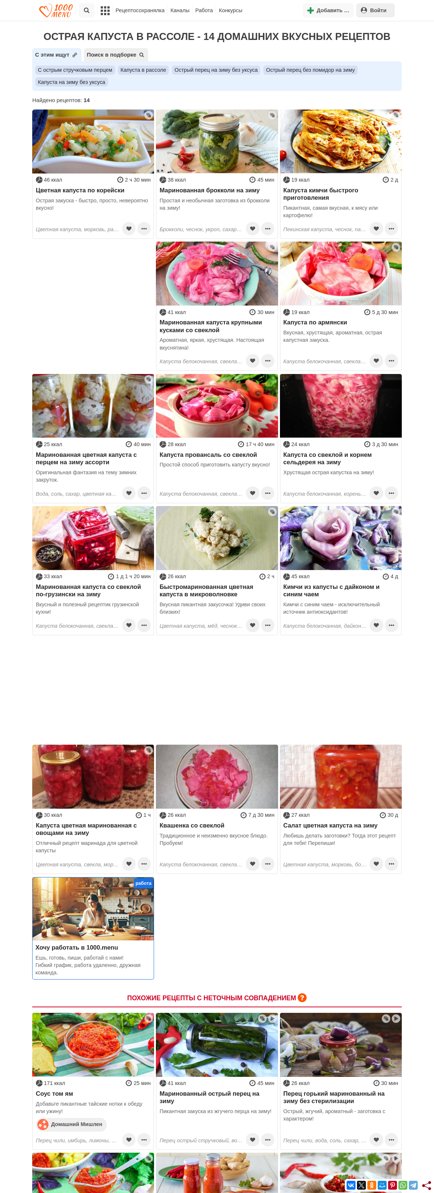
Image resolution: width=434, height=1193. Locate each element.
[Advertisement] (93, 288)
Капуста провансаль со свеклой (208, 454)
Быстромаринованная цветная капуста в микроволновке (206, 590)
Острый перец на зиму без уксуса (216, 70)
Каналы (179, 10)
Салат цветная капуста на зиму (330, 825)
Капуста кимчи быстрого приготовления (320, 194)
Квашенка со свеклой (192, 825)
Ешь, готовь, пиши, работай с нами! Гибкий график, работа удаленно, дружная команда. (88, 965)
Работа (204, 10)
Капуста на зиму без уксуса (71, 82)
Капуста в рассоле (143, 70)
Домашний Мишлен (70, 1124)
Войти (374, 10)
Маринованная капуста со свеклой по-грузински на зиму (88, 590)
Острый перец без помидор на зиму (310, 70)
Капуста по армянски (315, 322)
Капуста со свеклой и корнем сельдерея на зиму (327, 458)
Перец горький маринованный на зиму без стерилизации (334, 1097)
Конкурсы (230, 10)
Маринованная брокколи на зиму (210, 190)
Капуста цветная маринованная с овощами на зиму (86, 829)
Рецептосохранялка (140, 10)
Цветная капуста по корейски (80, 190)
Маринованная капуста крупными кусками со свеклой (211, 326)
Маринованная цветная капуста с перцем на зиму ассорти (86, 458)
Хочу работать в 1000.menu (77, 947)
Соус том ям (54, 1093)
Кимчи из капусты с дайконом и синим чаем (331, 590)
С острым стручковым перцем (75, 70)
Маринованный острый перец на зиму (210, 1097)
